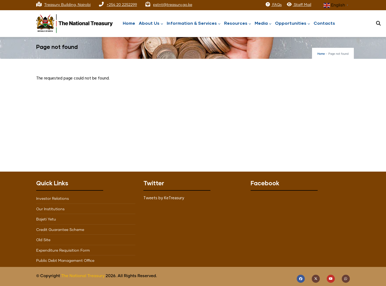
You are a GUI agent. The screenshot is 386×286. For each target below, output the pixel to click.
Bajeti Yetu (46, 219)
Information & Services (193, 23)
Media (263, 23)
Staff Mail (299, 5)
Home (129, 23)
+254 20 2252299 (122, 5)
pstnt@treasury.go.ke (172, 5)
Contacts (324, 23)
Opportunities (292, 23)
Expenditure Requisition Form (63, 250)
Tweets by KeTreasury (163, 198)
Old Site (43, 240)
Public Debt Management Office (65, 261)
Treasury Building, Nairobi (67, 5)
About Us (151, 23)
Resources (237, 23)
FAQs (273, 5)
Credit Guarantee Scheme (60, 230)
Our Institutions (50, 209)
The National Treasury (83, 276)
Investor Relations (52, 199)
